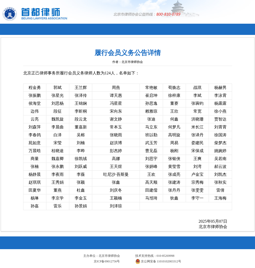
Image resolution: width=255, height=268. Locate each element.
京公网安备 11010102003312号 (158, 261)
